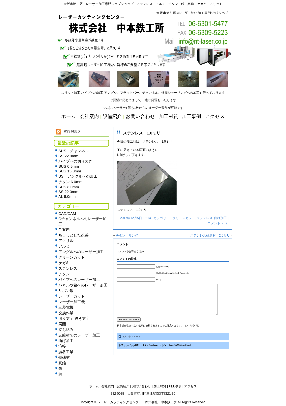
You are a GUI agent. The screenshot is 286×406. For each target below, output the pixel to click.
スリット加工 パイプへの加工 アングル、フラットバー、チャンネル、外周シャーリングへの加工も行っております (143, 92)
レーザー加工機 (71, 302)
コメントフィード (131, 342)
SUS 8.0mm (68, 187)
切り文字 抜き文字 (74, 318)
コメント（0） (218, 223)
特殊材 (64, 357)
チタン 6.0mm (70, 182)
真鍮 (62, 363)
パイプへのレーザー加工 (79, 279)
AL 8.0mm (67, 196)
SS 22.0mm (68, 156)
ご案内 (64, 229)
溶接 (62, 346)
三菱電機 (65, 307)
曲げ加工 (220, 218)
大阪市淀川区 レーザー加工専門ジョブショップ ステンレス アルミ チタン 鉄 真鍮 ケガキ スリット (143, 4)
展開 (62, 324)
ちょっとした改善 (73, 235)
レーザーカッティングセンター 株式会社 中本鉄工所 (137, 402)
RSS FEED (72, 131)
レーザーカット (71, 296)
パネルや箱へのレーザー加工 (82, 285)
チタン (64, 274)
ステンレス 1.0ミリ (141, 133)
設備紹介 (123, 386)
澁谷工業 (65, 352)
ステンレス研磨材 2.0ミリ (210, 235)
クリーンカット (184, 218)
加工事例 (175, 386)
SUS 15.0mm (69, 171)
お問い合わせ (141, 386)
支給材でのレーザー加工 (79, 335)
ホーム (94, 386)
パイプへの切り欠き (75, 161)
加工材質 (160, 386)
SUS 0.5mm (68, 166)
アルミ (64, 246)
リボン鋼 (65, 291)
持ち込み (65, 330)
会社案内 (107, 386)
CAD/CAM (67, 214)
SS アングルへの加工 (78, 176)
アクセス (190, 386)
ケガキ (64, 263)
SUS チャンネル (73, 151)
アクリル (65, 241)
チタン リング (127, 235)
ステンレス (205, 218)
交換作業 (65, 313)
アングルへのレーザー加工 (81, 252)
